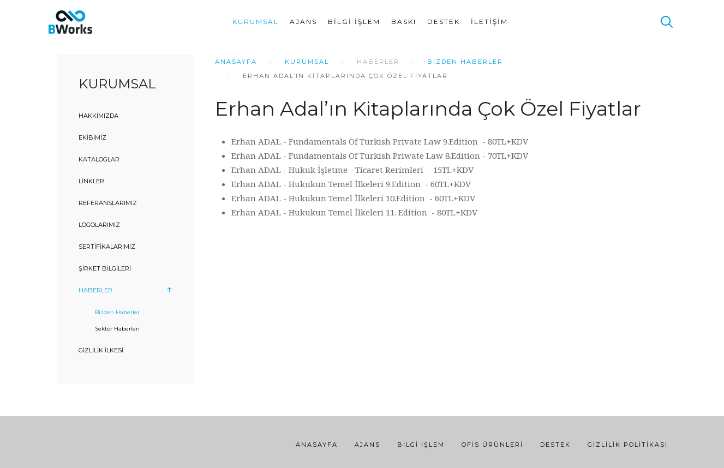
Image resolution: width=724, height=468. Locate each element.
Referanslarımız (108, 203)
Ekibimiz (92, 137)
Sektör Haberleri (117, 328)
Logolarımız (99, 225)
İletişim (489, 21)
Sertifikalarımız (107, 246)
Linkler (91, 181)
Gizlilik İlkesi (101, 350)
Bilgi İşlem (354, 21)
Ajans (303, 21)
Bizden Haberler (465, 61)
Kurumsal (255, 21)
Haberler (95, 290)
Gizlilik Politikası (628, 444)
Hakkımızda (98, 115)
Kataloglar (99, 159)
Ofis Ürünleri (492, 444)
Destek (443, 21)
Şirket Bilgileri (105, 268)
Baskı (403, 21)
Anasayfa (236, 61)
